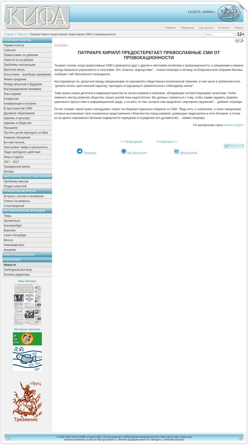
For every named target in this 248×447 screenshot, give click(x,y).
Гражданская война (17, 166)
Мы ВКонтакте (137, 153)
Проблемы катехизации (19, 64)
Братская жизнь (14, 69)
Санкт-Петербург (15, 235)
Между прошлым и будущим (23, 84)
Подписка (187, 27)
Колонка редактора (17, 274)
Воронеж (10, 230)
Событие (10, 50)
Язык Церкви (12, 94)
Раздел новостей (15, 186)
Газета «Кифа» (201, 12)
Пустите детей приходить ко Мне (26, 132)
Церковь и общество (17, 123)
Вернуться (236, 145)
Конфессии (11, 98)
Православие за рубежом (21, 55)
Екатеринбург (13, 225)
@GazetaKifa (189, 153)
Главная (170, 27)
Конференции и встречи (20, 103)
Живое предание (15, 79)
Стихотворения (14, 206)
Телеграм (90, 153)
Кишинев (10, 250)
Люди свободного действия (22, 152)
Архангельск (12, 220)
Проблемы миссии (16, 181)
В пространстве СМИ (18, 108)
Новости (22, 34)
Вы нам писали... (15, 142)
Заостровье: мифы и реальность (26, 147)
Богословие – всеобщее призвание (27, 74)
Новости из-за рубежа (18, 60)
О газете (224, 27)
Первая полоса (14, 45)
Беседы (9, 171)
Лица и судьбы (13, 157)
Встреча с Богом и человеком (24, 196)
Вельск (8, 240)
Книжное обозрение (17, 137)
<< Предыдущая (132, 141)
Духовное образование (19, 113)
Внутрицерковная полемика (22, 89)
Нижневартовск (14, 245)
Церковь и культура (17, 118)
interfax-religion (233, 125)
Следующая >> (167, 141)
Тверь (8, 216)
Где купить (206, 27)
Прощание (11, 128)
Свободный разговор (18, 269)
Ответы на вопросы (17, 201)
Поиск (239, 27)
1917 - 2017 (11, 161)
